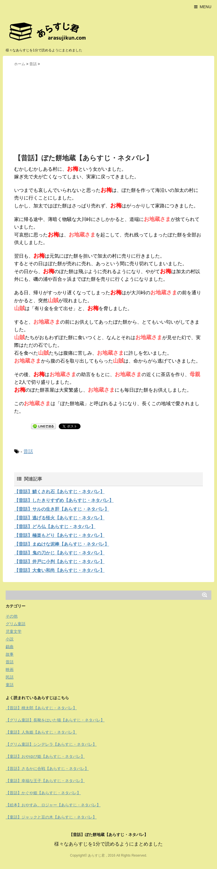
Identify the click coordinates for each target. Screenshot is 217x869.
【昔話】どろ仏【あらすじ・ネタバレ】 (55, 526)
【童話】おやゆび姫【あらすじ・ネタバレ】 (45, 756)
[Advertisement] (108, 109)
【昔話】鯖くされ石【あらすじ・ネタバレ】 (59, 491)
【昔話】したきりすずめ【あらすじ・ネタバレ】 (64, 500)
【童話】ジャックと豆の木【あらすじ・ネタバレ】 (51, 817)
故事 (10, 654)
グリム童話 (15, 624)
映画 (10, 669)
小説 (10, 639)
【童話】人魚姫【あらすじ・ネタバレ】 (41, 732)
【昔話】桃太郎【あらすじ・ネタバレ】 (41, 708)
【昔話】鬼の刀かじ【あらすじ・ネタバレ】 (59, 552)
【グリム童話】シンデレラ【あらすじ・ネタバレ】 (51, 744)
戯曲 (10, 646)
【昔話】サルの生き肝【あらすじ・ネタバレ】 (61, 509)
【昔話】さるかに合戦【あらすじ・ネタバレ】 (47, 768)
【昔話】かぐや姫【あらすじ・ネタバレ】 (43, 793)
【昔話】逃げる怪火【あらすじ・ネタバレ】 (59, 517)
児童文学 (13, 631)
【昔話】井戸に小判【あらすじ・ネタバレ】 (59, 561)
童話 (10, 685)
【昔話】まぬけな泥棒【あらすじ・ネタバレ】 (61, 544)
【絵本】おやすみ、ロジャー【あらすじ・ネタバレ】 (53, 805)
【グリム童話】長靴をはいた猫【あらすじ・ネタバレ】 (55, 720)
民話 (10, 677)
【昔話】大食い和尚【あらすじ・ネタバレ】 (59, 570)
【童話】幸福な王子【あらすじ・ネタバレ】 (45, 780)
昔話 (28, 451)
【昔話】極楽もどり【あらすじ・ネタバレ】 (59, 535)
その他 (12, 616)
